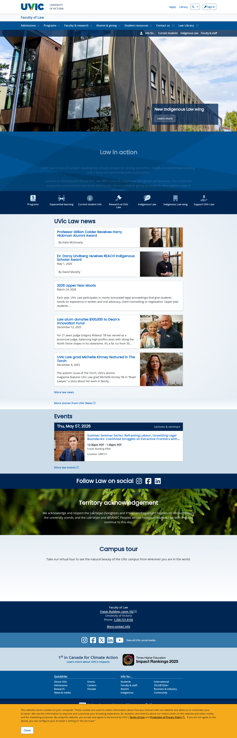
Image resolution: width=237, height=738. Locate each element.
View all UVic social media (141, 640)
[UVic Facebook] (93, 640)
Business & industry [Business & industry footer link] (165, 689)
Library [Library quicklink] (183, 7)
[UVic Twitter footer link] (102, 640)
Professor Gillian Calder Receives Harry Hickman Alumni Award (89, 234)
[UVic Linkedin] (110, 640)
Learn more (164, 118)
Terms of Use (137, 717)
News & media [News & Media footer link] (62, 692)
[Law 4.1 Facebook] (148, 481)
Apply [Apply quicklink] (172, 7)
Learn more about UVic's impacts (88, 662)
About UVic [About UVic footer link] (60, 681)
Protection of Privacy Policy (166, 717)
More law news (64, 392)
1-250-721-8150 (123, 619)
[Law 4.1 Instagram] (139, 481)
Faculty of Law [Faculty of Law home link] (32, 17)
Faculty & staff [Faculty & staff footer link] (129, 685)
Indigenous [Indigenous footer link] (127, 692)
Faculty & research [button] (76, 25)
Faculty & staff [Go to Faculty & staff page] (209, 33)
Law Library (187, 25)
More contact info (118, 626)
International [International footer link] (161, 681)
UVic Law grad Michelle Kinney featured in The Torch (96, 359)
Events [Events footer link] (91, 681)
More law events (65, 467)
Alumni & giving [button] (106, 25)
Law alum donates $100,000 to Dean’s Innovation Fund (88, 321)
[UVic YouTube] (120, 640)
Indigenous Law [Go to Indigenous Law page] (189, 33)
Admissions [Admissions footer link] (60, 685)
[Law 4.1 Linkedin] (158, 481)
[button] (195, 7)
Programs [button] (50, 25)
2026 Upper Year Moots (76, 285)
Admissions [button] (28, 25)
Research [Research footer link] (59, 689)
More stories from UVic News (73, 403)
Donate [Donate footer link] (91, 689)
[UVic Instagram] (84, 640)
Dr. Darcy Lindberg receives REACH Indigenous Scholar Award (96, 258)
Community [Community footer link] (160, 692)
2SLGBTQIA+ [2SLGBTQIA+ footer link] (161, 685)
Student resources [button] (136, 25)
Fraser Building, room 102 (117, 611)
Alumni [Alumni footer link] (125, 689)
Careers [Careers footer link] (91, 685)
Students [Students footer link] (126, 681)
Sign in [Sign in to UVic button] (209, 6)
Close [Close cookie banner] (27, 730)
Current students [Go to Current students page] (168, 33)
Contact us (163, 25)
